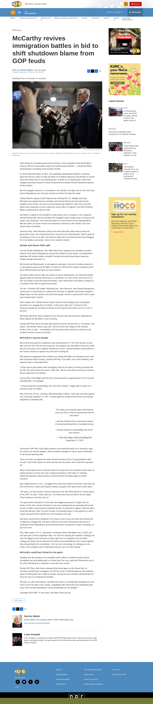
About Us (59, 673)
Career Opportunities (63, 682)
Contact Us (116, 673)
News (126, 111)
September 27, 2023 (74, 444)
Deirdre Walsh (27, 73)
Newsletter (46, 22)
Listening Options (62, 678)
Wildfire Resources (127, 22)
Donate (137, 5)
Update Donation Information (93, 687)
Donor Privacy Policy (91, 682)
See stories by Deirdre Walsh (37, 626)
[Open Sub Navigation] (12, 25)
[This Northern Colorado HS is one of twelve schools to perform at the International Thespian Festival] (116, 170)
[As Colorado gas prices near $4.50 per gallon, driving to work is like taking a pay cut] (116, 114)
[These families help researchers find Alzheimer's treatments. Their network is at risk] (116, 149)
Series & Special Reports (66, 21)
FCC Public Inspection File (93, 673)
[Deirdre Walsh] (17, 624)
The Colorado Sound (119, 678)
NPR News (16, 33)
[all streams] (135, 15)
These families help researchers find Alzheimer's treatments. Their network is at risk (131, 153)
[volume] (19, 15)
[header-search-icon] (126, 6)
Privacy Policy (88, 678)
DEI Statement (61, 687)
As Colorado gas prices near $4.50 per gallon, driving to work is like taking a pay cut (130, 118)
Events (116, 22)
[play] (13, 15)
